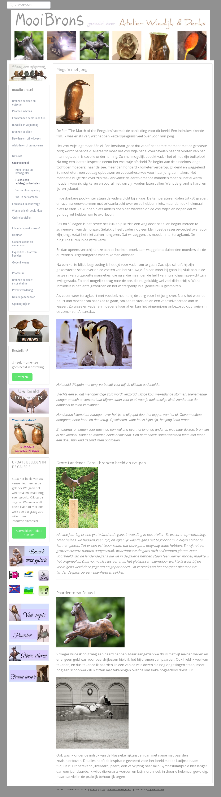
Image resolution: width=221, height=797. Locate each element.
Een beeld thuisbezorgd (26, 204)
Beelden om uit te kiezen (26, 138)
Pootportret (18, 273)
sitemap (94, 789)
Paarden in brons (22, 111)
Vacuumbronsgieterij (28, 190)
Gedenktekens (20, 262)
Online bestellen (21, 217)
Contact (17, 235)
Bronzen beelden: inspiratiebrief (22, 282)
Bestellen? (22, 377)
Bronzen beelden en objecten (24, 103)
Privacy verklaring (22, 290)
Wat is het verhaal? (27, 197)
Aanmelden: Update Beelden (29, 533)
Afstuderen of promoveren (27, 145)
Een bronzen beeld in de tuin (29, 118)
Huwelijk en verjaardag (25, 125)
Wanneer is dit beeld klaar (27, 210)
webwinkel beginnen (119, 789)
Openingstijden (21, 303)
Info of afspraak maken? (26, 228)
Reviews (17, 156)
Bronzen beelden (22, 131)
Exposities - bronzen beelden (24, 254)
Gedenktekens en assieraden (22, 244)
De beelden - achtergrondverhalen (28, 182)
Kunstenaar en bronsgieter (24, 171)
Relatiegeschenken (23, 297)
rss (103, 789)
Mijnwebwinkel (155, 789)
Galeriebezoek (20, 162)
